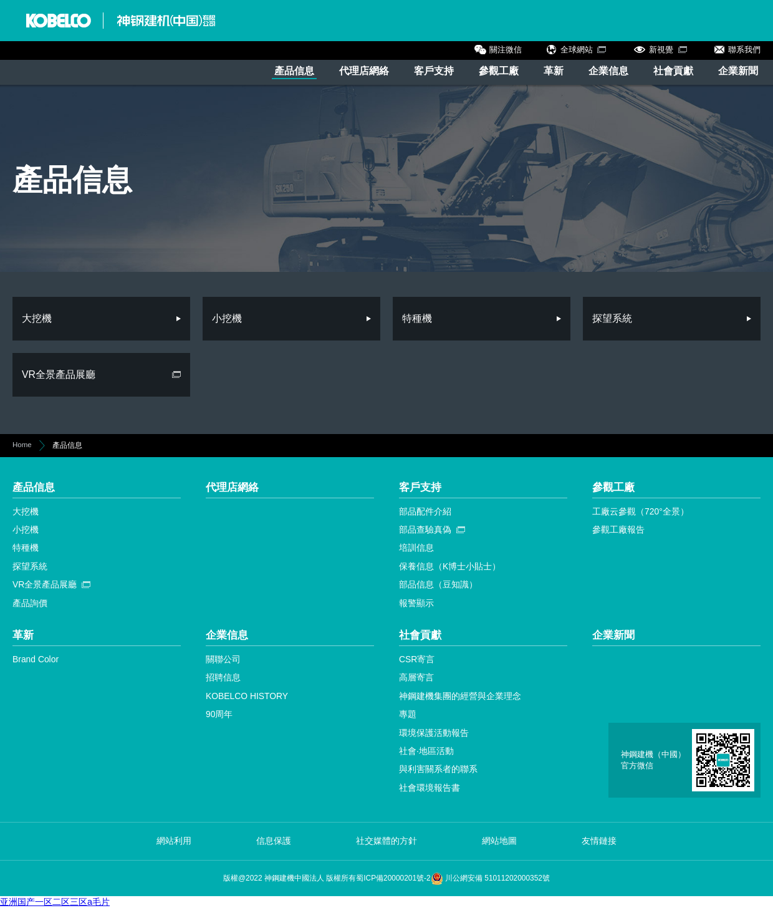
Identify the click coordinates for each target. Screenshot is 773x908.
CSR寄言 (417, 659)
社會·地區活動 (426, 751)
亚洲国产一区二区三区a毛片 (55, 902)
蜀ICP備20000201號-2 (393, 878)
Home (22, 444)
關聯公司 (223, 659)
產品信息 (294, 70)
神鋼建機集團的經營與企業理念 (460, 696)
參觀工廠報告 (618, 529)
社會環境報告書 (429, 788)
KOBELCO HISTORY (247, 696)
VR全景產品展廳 (44, 584)
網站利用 (173, 841)
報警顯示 (416, 603)
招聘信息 (223, 677)
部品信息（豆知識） (438, 584)
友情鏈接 (599, 841)
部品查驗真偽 (425, 529)
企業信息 (608, 70)
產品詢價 (29, 603)
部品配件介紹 (425, 511)
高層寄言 (416, 677)
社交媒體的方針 (386, 841)
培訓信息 (416, 548)
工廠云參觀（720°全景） (640, 511)
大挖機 (25, 511)
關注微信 (505, 49)
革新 (554, 70)
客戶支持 (434, 70)
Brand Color (35, 659)
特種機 (25, 548)
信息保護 (273, 841)
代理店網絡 (364, 70)
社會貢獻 (673, 70)
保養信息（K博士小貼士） (450, 566)
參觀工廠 (499, 70)
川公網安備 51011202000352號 (490, 878)
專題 (407, 714)
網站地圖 (499, 841)
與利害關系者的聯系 (438, 769)
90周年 (219, 714)
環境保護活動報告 (434, 733)
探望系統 (29, 566)
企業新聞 (738, 70)
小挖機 (25, 529)
